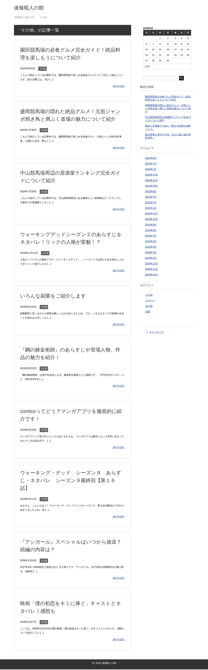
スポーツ (150, 301)
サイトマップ (156, 332)
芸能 (147, 312)
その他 (42, 69)
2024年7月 (151, 164)
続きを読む (119, 86)
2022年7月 (151, 203)
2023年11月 (151, 181)
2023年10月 (151, 186)
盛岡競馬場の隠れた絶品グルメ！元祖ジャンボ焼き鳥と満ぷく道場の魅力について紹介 (168, 109)
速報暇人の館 (30, 8)
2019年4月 (151, 247)
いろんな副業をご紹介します (54, 296)
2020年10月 (151, 214)
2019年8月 (151, 231)
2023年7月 (151, 197)
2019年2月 (151, 258)
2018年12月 (151, 264)
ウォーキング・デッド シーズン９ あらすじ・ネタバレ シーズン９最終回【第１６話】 (72, 480)
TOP (25, 17)
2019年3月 (151, 253)
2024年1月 (151, 170)
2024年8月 (151, 158)
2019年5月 (151, 242)
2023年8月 (151, 192)
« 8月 (147, 67)
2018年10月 (151, 275)
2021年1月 (151, 208)
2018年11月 (151, 269)
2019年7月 (151, 236)
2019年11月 (151, 220)
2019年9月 (151, 225)
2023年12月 (151, 175)
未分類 (149, 307)
